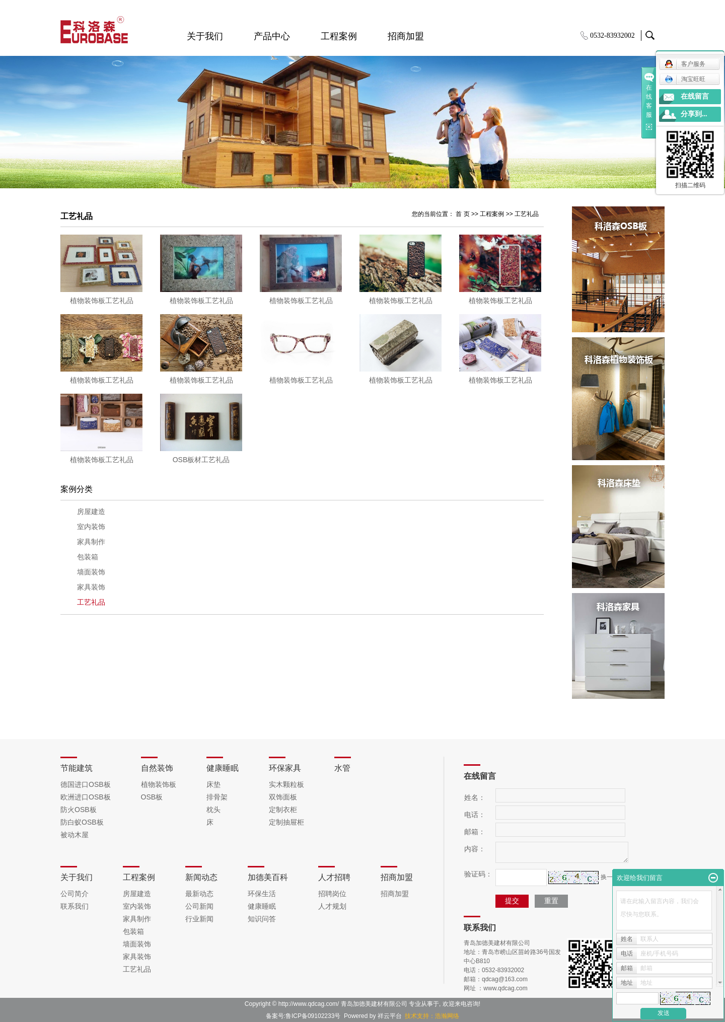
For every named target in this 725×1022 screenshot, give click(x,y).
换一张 (610, 877)
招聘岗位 (332, 894)
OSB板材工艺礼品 (201, 460)
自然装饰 (157, 768)
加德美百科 (268, 877)
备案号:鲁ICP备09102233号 (303, 1015)
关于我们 (205, 36)
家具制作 (91, 542)
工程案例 (339, 36)
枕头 (213, 810)
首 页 (462, 213)
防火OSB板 (78, 810)
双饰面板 (283, 797)
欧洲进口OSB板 (85, 797)
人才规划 (332, 906)
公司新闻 (199, 906)
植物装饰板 (158, 784)
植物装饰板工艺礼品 (101, 301)
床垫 (213, 784)
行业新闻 (199, 919)
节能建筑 (76, 768)
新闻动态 (201, 877)
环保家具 (285, 768)
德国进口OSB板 (85, 784)
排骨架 (217, 797)
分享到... (694, 114)
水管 (342, 768)
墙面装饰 (91, 572)
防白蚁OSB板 (82, 822)
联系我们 (74, 906)
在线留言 (695, 96)
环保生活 (262, 894)
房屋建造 (91, 512)
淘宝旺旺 (685, 79)
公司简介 (74, 894)
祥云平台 (390, 1015)
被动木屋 (74, 835)
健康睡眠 (222, 768)
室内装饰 (91, 527)
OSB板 (152, 797)
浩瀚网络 (447, 1015)
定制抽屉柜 (286, 822)
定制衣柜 (283, 810)
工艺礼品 (527, 213)
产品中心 (272, 36)
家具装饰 (91, 587)
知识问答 (262, 919)
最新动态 (199, 894)
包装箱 (87, 557)
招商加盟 (406, 36)
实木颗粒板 (286, 784)
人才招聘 (334, 877)
